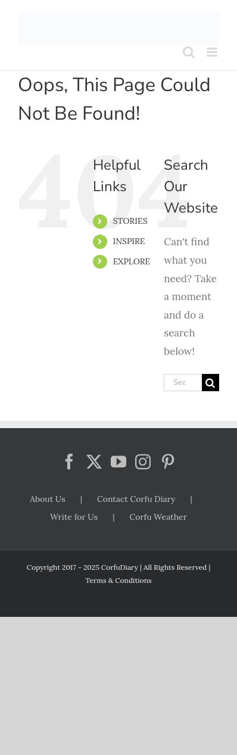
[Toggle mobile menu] (213, 52)
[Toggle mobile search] (189, 52)
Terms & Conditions (118, 580)
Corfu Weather (157, 516)
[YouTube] (118, 461)
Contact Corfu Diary (136, 499)
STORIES (130, 221)
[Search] (210, 382)
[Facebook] (69, 461)
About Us (47, 499)
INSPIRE (129, 241)
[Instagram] (143, 461)
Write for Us (74, 516)
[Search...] (183, 382)
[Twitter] (94, 461)
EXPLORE (132, 261)
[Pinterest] (168, 461)
